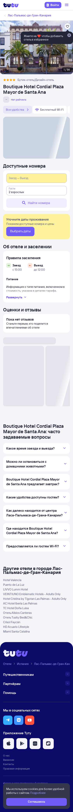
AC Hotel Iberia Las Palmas (20, 603)
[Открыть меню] (67, 5)
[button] (7, 720)
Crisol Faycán (11, 622)
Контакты (8, 764)
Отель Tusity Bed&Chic (18, 617)
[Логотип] (11, 5)
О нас (6, 755)
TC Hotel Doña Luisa (16, 608)
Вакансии (8, 759)
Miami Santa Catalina (16, 631)
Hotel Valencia (12, 580)
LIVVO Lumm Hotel (15, 589)
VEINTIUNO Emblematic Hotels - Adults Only (32, 594)
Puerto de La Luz (13, 585)
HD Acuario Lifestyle (16, 627)
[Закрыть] (69, 35)
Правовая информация (16, 768)
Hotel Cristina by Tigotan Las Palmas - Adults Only (34, 599)
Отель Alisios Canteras (17, 613)
